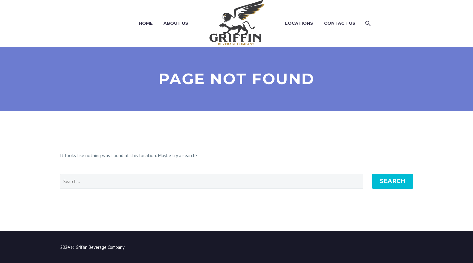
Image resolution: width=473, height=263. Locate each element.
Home (146, 23)
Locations (299, 23)
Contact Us (339, 23)
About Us (175, 23)
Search (392, 181)
